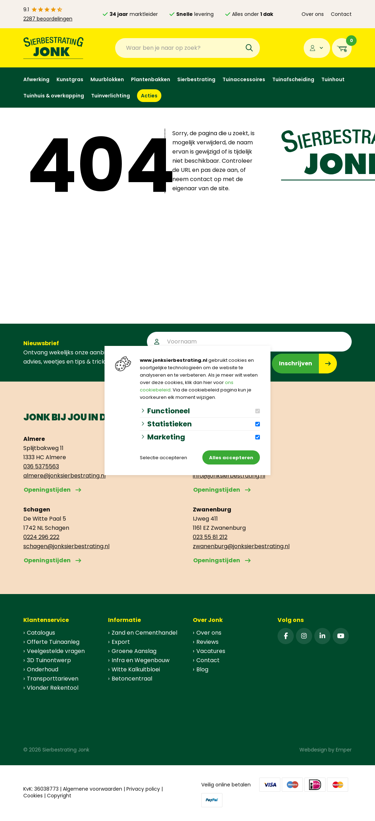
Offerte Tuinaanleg (53, 642)
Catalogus (41, 633)
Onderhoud (42, 669)
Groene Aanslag (134, 651)
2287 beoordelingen (47, 18)
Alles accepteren (231, 457)
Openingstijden (47, 490)
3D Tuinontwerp (49, 660)
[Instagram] (304, 636)
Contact (341, 14)
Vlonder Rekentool (52, 688)
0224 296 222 (41, 537)
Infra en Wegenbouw (140, 660)
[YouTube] (341, 636)
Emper (344, 749)
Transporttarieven (52, 679)
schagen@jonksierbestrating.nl (66, 546)
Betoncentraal (132, 679)
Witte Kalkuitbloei (136, 669)
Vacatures (210, 651)
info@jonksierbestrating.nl (229, 476)
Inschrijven (295, 363)
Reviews (207, 642)
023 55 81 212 (210, 537)
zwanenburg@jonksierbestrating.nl (241, 546)
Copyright (59, 795)
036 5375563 (41, 466)
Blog (202, 669)
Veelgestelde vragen (56, 651)
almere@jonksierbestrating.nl (64, 476)
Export (121, 642)
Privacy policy (143, 788)
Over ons (313, 14)
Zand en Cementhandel (144, 633)
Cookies (33, 795)
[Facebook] (286, 636)
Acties (149, 95)
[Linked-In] (322, 636)
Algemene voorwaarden (92, 788)
